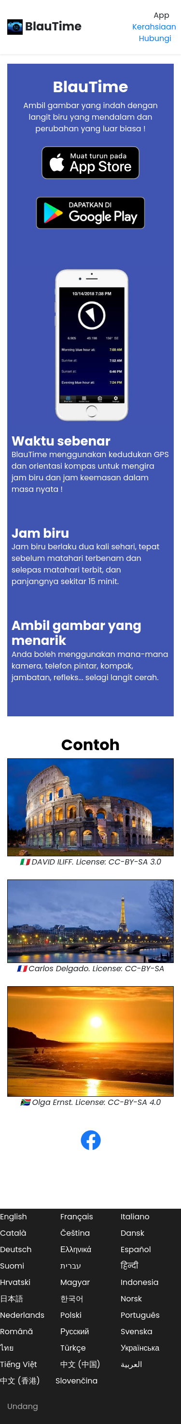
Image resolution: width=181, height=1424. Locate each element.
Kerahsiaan (154, 26)
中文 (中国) (80, 1364)
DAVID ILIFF (52, 861)
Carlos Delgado (58, 968)
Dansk (132, 1233)
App (161, 15)
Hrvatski (15, 1282)
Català (13, 1233)
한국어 (72, 1298)
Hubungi (155, 38)
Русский (74, 1331)
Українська (140, 1348)
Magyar (75, 1282)
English (13, 1216)
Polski (71, 1315)
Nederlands (22, 1315)
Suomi (12, 1265)
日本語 (11, 1298)
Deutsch (16, 1249)
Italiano (135, 1216)
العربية (131, 1364)
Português (140, 1315)
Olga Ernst (52, 1102)
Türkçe (73, 1348)
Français (76, 1216)
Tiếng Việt (18, 1364)
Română (16, 1331)
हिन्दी (129, 1265)
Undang (22, 1406)
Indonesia (140, 1282)
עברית (70, 1265)
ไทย (7, 1348)
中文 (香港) (20, 1380)
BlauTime (44, 26)
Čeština (75, 1233)
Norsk (131, 1298)
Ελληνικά (75, 1249)
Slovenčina (76, 1380)
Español (136, 1249)
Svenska (137, 1331)
